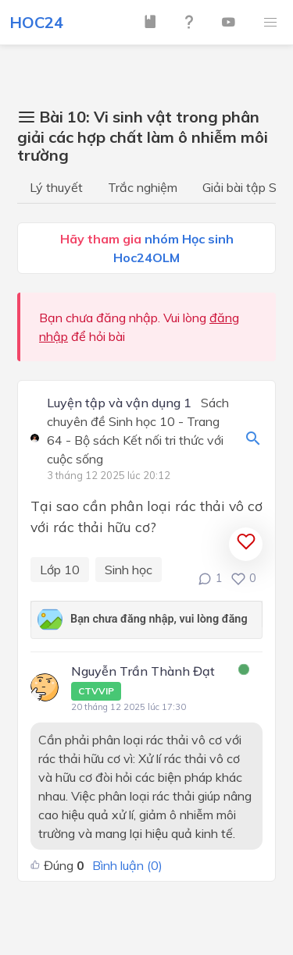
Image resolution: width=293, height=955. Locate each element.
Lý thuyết (56, 187)
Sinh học (128, 569)
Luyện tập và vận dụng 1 (119, 403)
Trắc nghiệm (142, 187)
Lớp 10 (60, 569)
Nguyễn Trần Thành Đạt (143, 682)
